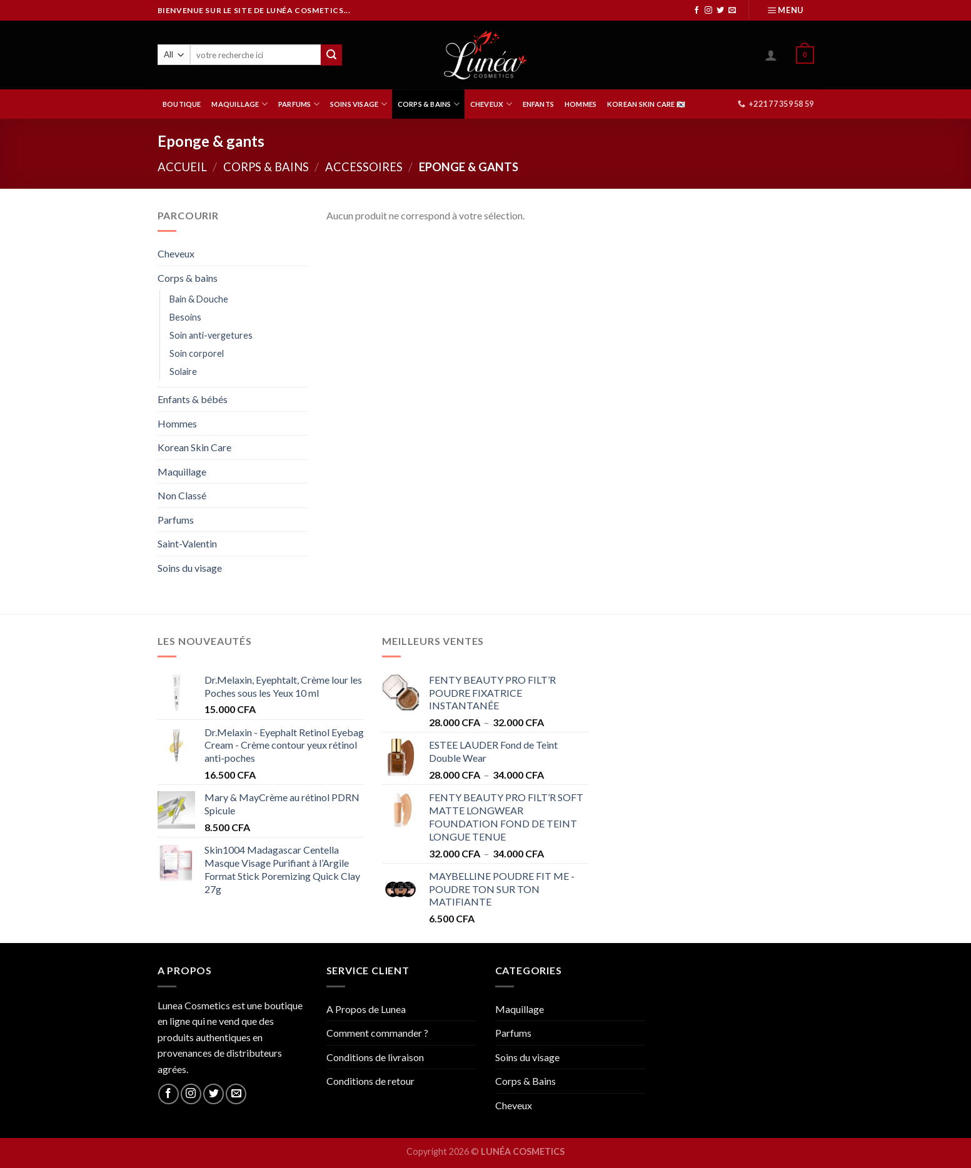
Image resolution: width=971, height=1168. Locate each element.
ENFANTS (539, 104)
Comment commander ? (377, 1033)
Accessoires (364, 167)
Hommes (177, 423)
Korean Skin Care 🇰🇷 (646, 104)
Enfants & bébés (193, 399)
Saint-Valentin (187, 543)
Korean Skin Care (194, 447)
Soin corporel (196, 353)
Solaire (183, 371)
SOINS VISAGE (358, 104)
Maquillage (182, 471)
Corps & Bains (525, 1081)
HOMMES (580, 104)
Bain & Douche (198, 299)
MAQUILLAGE (239, 104)
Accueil (182, 167)
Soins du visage (190, 568)
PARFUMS (298, 104)
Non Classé (182, 495)
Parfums (176, 520)
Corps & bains (266, 167)
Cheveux (176, 253)
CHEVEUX (491, 104)
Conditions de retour (370, 1081)
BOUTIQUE (182, 104)
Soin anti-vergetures (211, 335)
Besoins (185, 317)
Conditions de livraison (375, 1057)
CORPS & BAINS (429, 104)
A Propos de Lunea (366, 1009)
